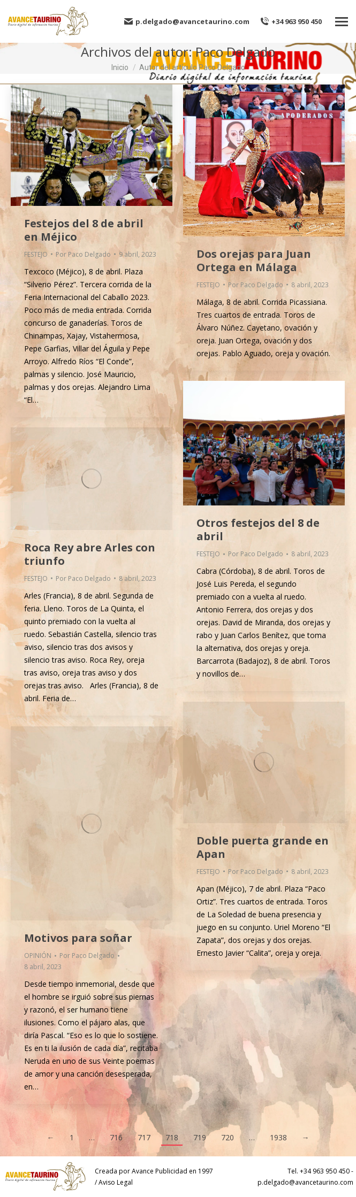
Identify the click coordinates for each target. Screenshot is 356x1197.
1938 (278, 1137)
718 (171, 1137)
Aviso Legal (116, 1182)
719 (199, 1137)
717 (144, 1137)
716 (116, 1137)
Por (83, 254)
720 (227, 1137)
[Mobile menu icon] (341, 21)
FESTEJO (36, 254)
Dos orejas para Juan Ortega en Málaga (253, 260)
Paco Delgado (235, 51)
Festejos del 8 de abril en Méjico (83, 230)
